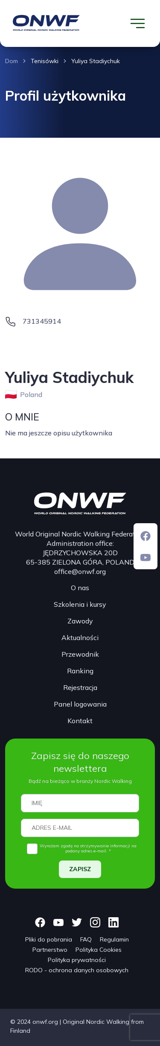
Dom (11, 61)
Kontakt (80, 720)
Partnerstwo (49, 949)
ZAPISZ (80, 869)
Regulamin (114, 939)
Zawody (80, 621)
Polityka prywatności (77, 960)
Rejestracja (80, 687)
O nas (80, 587)
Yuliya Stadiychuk (95, 61)
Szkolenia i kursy (80, 604)
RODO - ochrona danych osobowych (76, 970)
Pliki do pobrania (48, 939)
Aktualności (80, 637)
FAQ (86, 939)
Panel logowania (80, 704)
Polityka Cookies (99, 949)
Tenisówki (44, 61)
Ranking (80, 670)
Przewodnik (80, 654)
